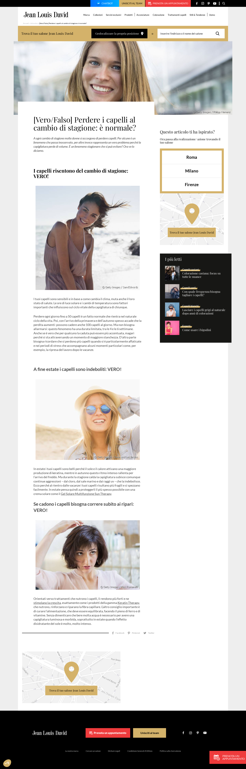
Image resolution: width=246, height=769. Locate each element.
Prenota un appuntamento (168, 3)
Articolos (34, 23)
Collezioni (97, 15)
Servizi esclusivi (113, 15)
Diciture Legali (114, 751)
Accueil (26, 23)
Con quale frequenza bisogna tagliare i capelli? (201, 293)
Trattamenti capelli (177, 15)
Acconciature (142, 15)
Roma (191, 157)
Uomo (212, 15)
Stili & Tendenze (197, 15)
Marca (86, 15)
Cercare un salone (93, 751)
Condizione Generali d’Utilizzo (139, 751)
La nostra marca (71, 751)
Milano (191, 170)
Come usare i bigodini (196, 330)
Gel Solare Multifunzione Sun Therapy (86, 494)
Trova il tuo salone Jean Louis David (192, 232)
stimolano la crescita (47, 603)
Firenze (192, 184)
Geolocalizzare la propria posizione (119, 33)
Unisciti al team (132, 3)
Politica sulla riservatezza (170, 751)
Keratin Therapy (128, 603)
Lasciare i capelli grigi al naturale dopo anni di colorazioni (203, 311)
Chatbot (104, 4)
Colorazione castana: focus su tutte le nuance (201, 275)
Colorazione (158, 15)
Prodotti (129, 15)
